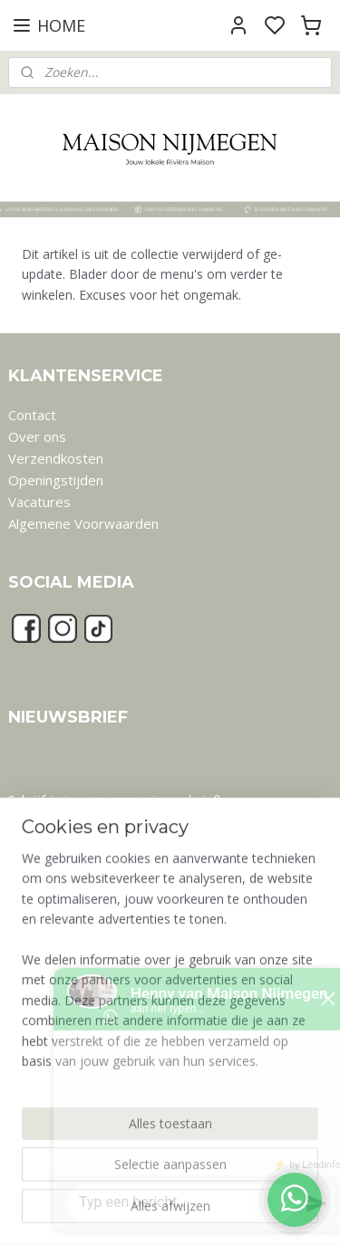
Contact (32, 415)
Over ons (37, 436)
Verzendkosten (55, 458)
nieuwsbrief (181, 799)
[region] (170, 987)
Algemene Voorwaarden (83, 523)
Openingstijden (55, 480)
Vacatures (39, 502)
